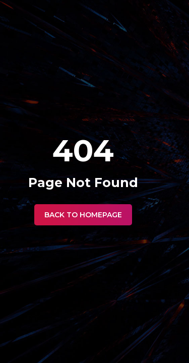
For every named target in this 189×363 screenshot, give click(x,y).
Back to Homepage (83, 214)
